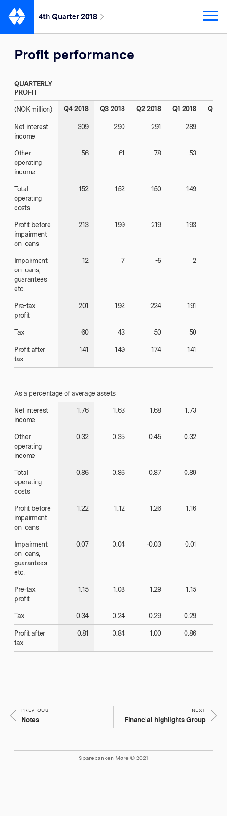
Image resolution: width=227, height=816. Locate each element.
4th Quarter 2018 (68, 16)
